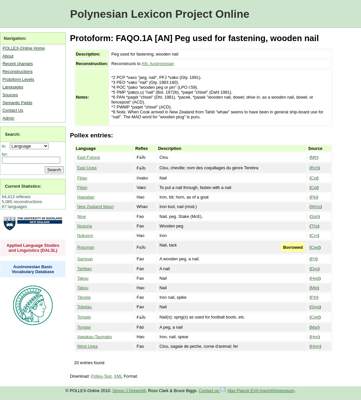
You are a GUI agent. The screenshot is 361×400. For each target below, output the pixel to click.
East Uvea (87, 167)
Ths (314, 226)
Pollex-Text (101, 376)
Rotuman (85, 247)
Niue (81, 216)
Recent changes (17, 63)
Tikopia (84, 297)
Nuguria (84, 226)
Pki (314, 197)
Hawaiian (86, 197)
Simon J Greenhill (129, 390)
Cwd (315, 247)
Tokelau (84, 306)
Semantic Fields (17, 102)
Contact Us (12, 110)
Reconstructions (17, 71)
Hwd (315, 278)
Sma (315, 306)
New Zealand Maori (95, 206)
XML (118, 376)
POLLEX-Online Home (23, 48)
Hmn (315, 346)
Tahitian (84, 268)
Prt (313, 258)
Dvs (314, 268)
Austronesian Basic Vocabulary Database (33, 269)
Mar (314, 327)
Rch (315, 167)
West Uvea (87, 346)
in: (5, 146)
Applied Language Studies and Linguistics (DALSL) (33, 248)
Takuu (82, 278)
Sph (315, 216)
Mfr (314, 157)
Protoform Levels (18, 79)
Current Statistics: (23, 186)
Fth (314, 297)
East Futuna (88, 157)
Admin (8, 118)
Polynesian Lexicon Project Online (159, 14)
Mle (314, 287)
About (7, 56)
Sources (10, 94)
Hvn (315, 336)
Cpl (314, 178)
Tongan (84, 317)
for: (5, 154)
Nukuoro (85, 235)
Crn (314, 235)
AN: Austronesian (158, 63)
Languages (12, 86)
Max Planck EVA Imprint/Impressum (261, 390)
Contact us (212, 390)
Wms (316, 206)
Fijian (82, 178)
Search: (12, 134)
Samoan (85, 258)
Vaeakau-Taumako (94, 336)
